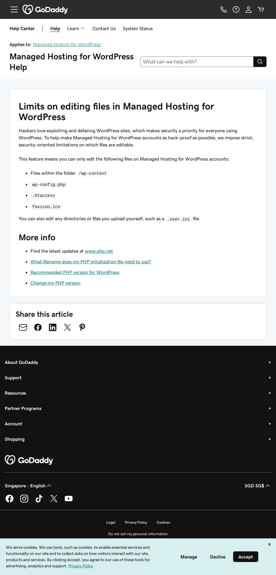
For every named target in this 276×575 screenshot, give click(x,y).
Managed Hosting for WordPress (67, 44)
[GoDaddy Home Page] (29, 460)
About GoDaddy (21, 362)
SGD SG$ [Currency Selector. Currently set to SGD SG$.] (258, 485)
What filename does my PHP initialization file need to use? (90, 261)
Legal (110, 522)
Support (13, 377)
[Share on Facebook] (37, 327)
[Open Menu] (11, 9)
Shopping (15, 439)
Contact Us (104, 28)
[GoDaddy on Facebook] (9, 501)
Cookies (163, 522)
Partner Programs (23, 408)
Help (55, 28)
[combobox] (197, 61)
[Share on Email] (23, 327)
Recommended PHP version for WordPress (74, 272)
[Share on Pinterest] (82, 327)
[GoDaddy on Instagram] (24, 501)
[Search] (260, 61)
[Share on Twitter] (67, 327)
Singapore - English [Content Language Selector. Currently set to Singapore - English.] (29, 485)
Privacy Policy (136, 522)
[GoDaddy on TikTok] (39, 501)
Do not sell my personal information (138, 534)
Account (13, 423)
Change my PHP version (55, 282)
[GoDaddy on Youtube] (68, 501)
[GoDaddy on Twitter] (54, 501)
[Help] (236, 9)
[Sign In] (248, 9)
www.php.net (99, 251)
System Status (138, 28)
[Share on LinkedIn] (52, 327)
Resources (15, 393)
